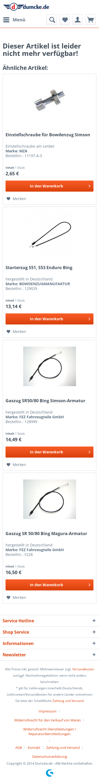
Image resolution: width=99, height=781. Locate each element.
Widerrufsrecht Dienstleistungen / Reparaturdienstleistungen (49, 731)
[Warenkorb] (90, 19)
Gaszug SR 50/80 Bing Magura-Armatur (46, 533)
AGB (18, 747)
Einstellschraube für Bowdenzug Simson (48, 135)
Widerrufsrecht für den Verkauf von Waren (47, 720)
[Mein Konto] (77, 19)
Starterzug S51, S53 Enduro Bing (39, 267)
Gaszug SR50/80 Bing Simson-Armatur (45, 401)
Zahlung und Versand (68, 700)
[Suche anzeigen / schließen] (51, 19)
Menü (14, 19)
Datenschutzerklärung (49, 756)
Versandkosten (83, 669)
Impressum (47, 711)
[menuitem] (14, 19)
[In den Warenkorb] (49, 186)
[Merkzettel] (64, 19)
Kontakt (34, 747)
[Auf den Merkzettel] (16, 199)
